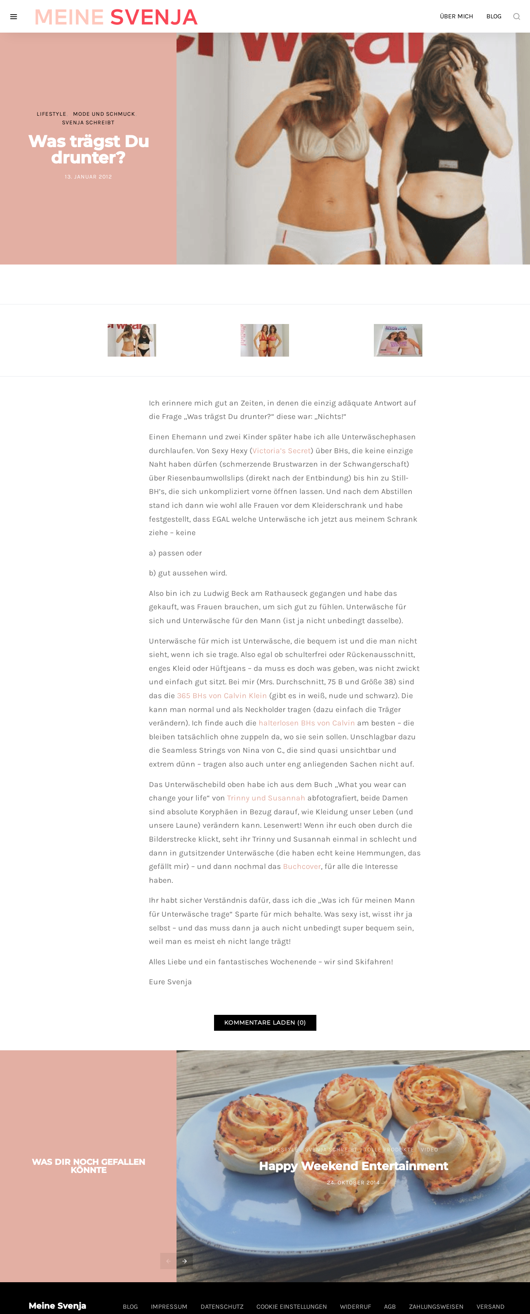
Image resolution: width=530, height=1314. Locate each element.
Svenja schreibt (88, 122)
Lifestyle (51, 113)
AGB (390, 1306)
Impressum (169, 1306)
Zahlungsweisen (436, 1306)
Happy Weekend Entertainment (353, 1166)
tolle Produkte (389, 1149)
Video (429, 1149)
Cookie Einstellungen (291, 1306)
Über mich (456, 16)
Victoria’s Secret (281, 450)
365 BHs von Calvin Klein (222, 695)
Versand (491, 1306)
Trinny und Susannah (267, 798)
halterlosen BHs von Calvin (306, 723)
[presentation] (168, 1261)
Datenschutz (222, 1306)
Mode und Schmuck (104, 113)
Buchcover (302, 866)
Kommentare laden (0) (265, 1022)
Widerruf (355, 1306)
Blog (493, 16)
